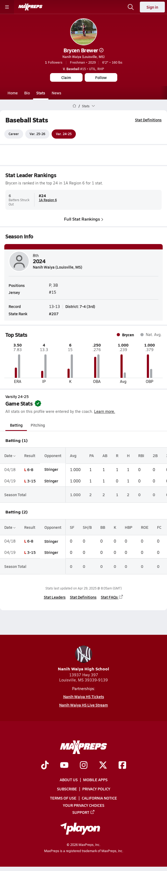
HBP (128, 527)
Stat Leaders (55, 597)
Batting (16, 425)
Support (83, 812)
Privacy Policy (96, 788)
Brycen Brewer (83, 50)
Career (14, 134)
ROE (144, 527)
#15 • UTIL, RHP (83, 69)
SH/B (87, 527)
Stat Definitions (148, 119)
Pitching (38, 425)
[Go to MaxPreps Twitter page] (103, 765)
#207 (54, 313)
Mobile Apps (95, 779)
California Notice (99, 798)
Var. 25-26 (37, 134)
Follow (101, 77)
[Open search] (131, 7)
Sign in (152, 7)
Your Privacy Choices (83, 805)
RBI (141, 455)
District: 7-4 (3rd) (80, 306)
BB (102, 527)
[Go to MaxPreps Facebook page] (122, 765)
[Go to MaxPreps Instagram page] (83, 765)
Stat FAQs (112, 597)
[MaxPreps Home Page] (74, 106)
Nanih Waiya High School (83, 659)
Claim (66, 77)
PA (91, 455)
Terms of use (63, 798)
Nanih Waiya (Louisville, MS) (83, 56)
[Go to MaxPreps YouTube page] (64, 765)
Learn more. (104, 411)
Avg (73, 455)
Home (13, 92)
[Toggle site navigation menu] (7, 7)
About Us (69, 779)
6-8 (30, 469)
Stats (40, 92)
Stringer (51, 469)
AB (104, 455)
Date (10, 455)
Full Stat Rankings (83, 219)
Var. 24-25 (64, 134)
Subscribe (67, 788)
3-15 (31, 480)
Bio (27, 92)
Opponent (52, 455)
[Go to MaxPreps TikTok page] (45, 765)
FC (159, 527)
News (56, 92)
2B (155, 455)
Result (29, 455)
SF (72, 527)
